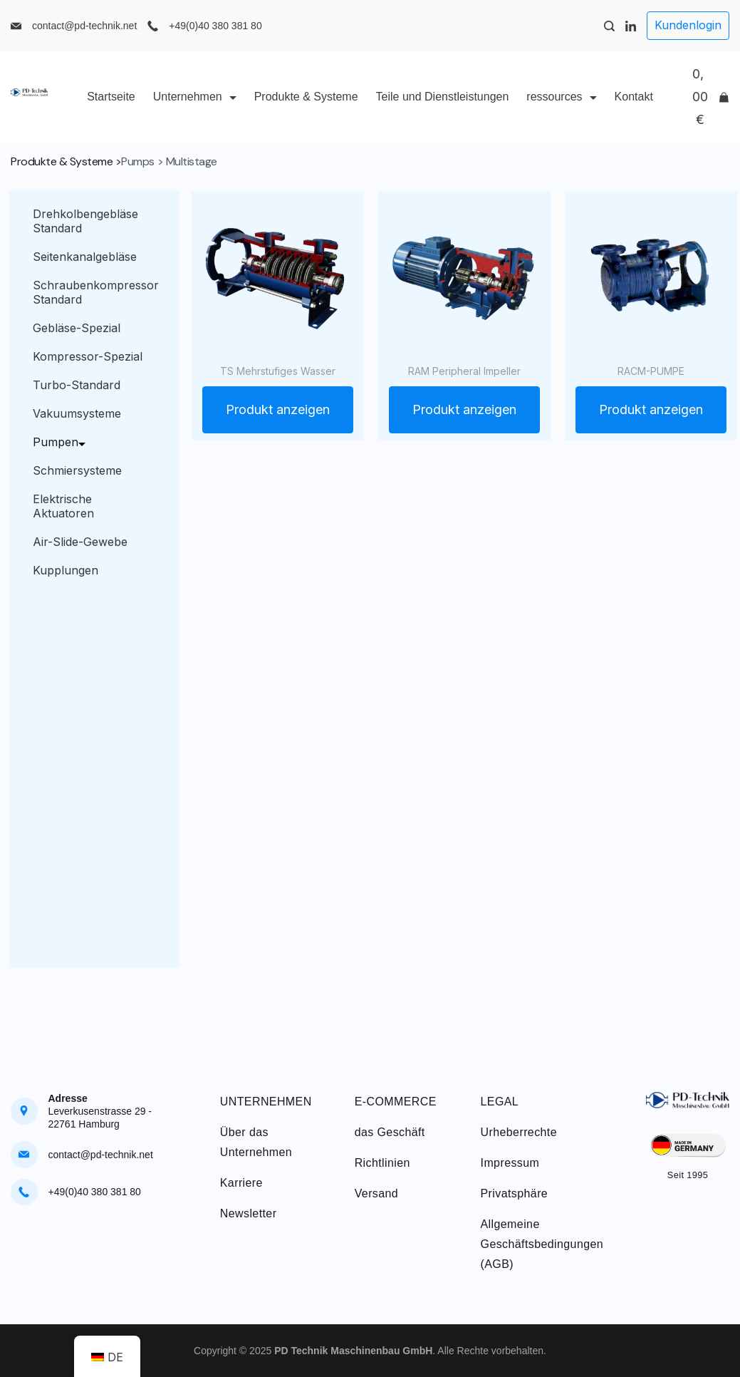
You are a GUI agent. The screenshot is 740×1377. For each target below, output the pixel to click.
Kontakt (634, 97)
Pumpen (63, 442)
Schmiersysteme (77, 470)
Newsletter (248, 1213)
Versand (377, 1193)
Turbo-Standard (76, 385)
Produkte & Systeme (306, 97)
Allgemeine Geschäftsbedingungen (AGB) (542, 1244)
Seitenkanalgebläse (85, 256)
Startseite (111, 97)
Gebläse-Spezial (76, 328)
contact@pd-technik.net (84, 25)
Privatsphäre (514, 1193)
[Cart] (710, 97)
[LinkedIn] (630, 26)
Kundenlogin (688, 25)
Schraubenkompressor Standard (96, 292)
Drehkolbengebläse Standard (85, 221)
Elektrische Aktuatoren (63, 506)
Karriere (241, 1183)
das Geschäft (390, 1132)
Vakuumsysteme (77, 413)
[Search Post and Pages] (609, 26)
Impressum (510, 1163)
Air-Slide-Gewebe (80, 542)
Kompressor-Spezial (87, 356)
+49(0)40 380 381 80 (215, 25)
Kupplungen (65, 570)
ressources (561, 97)
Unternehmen (194, 97)
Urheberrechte (519, 1132)
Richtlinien (382, 1163)
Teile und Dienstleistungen (442, 97)
